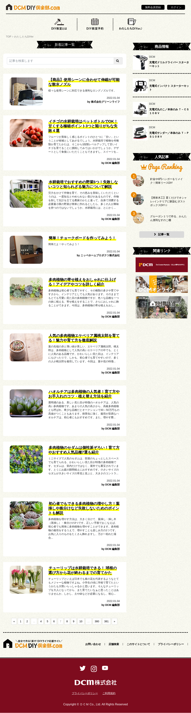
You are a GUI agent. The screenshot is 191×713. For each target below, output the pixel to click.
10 (80, 621)
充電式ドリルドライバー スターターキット (169, 64)
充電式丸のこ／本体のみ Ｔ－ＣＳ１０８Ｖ (169, 111)
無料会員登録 (153, 7)
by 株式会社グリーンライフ (103, 101)
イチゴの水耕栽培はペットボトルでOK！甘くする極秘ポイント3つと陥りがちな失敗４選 (83, 126)
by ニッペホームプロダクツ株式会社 (98, 255)
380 (97, 621)
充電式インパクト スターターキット (169, 87)
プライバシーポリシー (171, 644)
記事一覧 (161, 234)
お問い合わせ (93, 644)
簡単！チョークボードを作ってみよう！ (82, 238)
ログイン (176, 7)
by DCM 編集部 (110, 162)
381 (106, 621)
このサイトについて (138, 644)
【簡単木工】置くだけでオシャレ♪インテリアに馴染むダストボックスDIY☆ (168, 201)
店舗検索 (114, 644)
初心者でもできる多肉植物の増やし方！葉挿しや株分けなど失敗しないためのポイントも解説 (84, 508)
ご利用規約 (108, 693)
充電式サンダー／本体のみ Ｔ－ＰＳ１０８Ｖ (169, 134)
